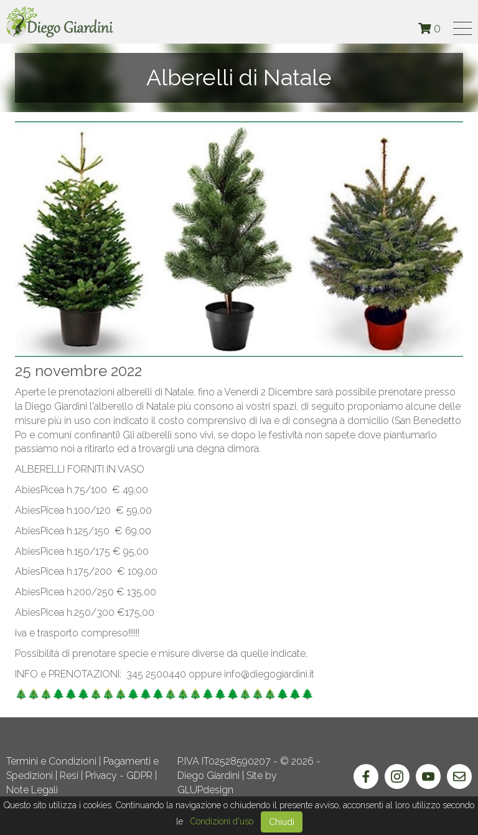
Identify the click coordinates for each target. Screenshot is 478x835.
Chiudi (281, 822)
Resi (69, 775)
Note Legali (32, 790)
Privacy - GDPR (118, 775)
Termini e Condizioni (51, 761)
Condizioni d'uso (221, 821)
